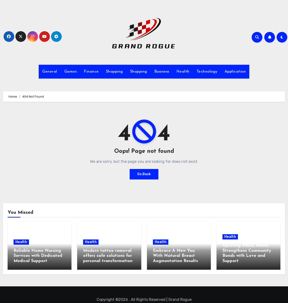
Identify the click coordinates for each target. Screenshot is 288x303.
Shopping (114, 72)
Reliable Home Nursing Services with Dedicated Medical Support (38, 255)
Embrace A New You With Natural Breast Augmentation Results (175, 255)
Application (235, 72)
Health (182, 72)
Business (161, 72)
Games (70, 72)
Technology (207, 72)
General (49, 72)
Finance (91, 72)
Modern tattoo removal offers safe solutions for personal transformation (107, 255)
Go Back (144, 174)
